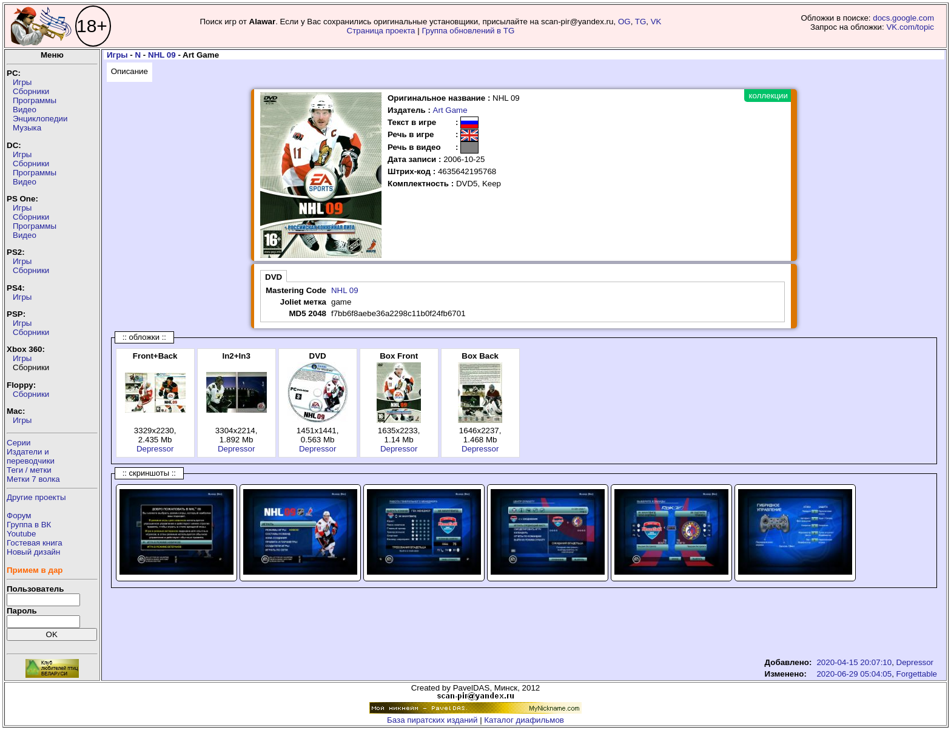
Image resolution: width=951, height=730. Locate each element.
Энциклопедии (40, 118)
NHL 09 (162, 54)
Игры (22, 82)
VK (656, 21)
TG (641, 21)
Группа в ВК (29, 524)
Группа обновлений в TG (468, 30)
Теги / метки (29, 470)
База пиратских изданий (432, 720)
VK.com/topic (910, 27)
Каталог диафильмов (524, 720)
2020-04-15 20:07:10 (854, 662)
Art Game (450, 110)
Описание (129, 71)
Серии (18, 442)
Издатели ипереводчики (31, 456)
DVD (273, 277)
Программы (34, 100)
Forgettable (916, 673)
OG (624, 21)
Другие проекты (36, 497)
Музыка (27, 127)
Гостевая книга (34, 542)
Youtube (21, 533)
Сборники (31, 91)
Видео (24, 109)
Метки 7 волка (33, 479)
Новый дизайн (33, 551)
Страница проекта (381, 30)
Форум (19, 515)
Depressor (154, 448)
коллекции (768, 95)
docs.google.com (903, 17)
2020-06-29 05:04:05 (854, 673)
